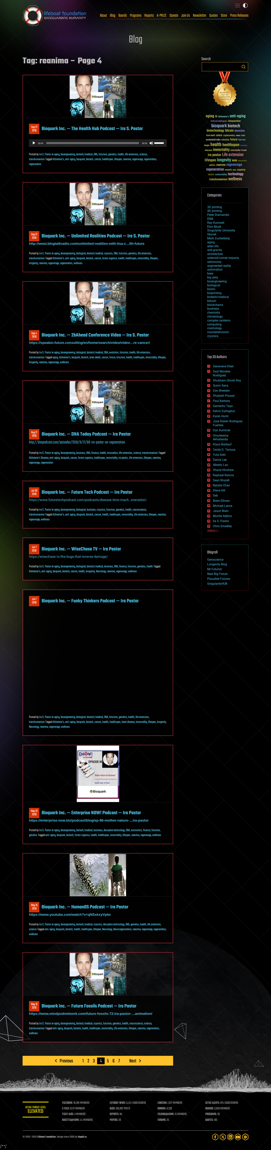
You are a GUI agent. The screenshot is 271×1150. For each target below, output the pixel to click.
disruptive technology (114, 830)
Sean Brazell (221, 480)
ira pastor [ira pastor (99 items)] (214, 155)
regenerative (35, 164)
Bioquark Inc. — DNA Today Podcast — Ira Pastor (86, 434)
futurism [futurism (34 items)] (241, 140)
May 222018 (34, 813)
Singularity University (221, 230)
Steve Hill (219, 490)
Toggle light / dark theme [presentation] (245, 5)
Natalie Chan (221, 485)
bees (210, 273)
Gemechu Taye (223, 406)
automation (215, 269)
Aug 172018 (34, 434)
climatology (215, 316)
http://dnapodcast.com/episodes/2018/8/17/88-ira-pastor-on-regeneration (77, 442)
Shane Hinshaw (223, 470)
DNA (95, 154)
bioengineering (68, 154)
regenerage (137, 159)
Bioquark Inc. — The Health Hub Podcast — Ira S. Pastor (92, 129)
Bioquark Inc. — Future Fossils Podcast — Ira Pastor (89, 1006)
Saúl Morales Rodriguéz (221, 373)
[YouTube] (238, 1137)
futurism (103, 154)
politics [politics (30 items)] (212, 165)
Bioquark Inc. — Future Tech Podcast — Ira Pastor (87, 492)
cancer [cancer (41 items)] (219, 135)
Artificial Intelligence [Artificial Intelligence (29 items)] (219, 121)
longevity (33, 263)
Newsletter (199, 15)
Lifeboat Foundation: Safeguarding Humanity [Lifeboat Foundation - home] (55, 15)
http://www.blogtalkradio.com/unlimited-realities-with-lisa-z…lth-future (86, 244)
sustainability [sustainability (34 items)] (221, 175)
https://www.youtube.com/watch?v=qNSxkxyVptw (70, 915)
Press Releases (239, 15)
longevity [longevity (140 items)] (224, 160)
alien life (212, 246)
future (112, 357)
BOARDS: (210, 1108)
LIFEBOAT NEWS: (118, 1103)
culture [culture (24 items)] (238, 136)
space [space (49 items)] (211, 174)
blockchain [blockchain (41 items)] (239, 131)
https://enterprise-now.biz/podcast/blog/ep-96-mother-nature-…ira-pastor (89, 820)
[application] (98, 143)
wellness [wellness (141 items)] (235, 179)
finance (95, 453)
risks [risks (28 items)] (234, 170)
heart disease (128, 722)
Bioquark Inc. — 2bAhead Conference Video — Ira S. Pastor (95, 335)
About (103, 15)
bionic (211, 289)
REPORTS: (115, 1114)
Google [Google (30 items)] (206, 145)
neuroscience (139, 509)
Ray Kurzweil (215, 222)
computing (214, 324)
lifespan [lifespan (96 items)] (210, 160)
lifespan (118, 159)
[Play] (34, 143)
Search (243, 66)
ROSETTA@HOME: (71, 1120)
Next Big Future (217, 574)
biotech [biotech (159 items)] (234, 126)
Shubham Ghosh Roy (227, 380)
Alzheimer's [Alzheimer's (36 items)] (223, 116)
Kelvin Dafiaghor (224, 411)
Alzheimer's (58, 159)
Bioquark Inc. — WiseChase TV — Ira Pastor (81, 549)
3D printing (214, 207)
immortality (143, 258)
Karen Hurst (220, 416)
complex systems (218, 320)
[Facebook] (215, 1137)
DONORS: (162, 1108)
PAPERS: (114, 1120)
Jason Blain (221, 511)
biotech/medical (84, 154)
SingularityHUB (217, 583)
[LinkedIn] (230, 1137)
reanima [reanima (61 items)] (220, 165)
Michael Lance (222, 506)
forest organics (109, 258)
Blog (112, 15)
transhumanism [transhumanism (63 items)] (218, 179)
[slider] (92, 143)
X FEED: (66, 1108)
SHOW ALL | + (213, 531)
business (80, 453)
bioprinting (214, 293)
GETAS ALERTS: (213, 1103)
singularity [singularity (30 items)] (241, 170)
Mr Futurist (214, 569)
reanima (127, 159)
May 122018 (34, 1006)
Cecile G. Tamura (224, 449)
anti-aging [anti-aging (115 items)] (238, 116)
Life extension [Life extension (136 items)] (233, 154)
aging (56, 154)
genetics (112, 154)
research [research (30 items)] (228, 170)
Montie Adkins (222, 516)
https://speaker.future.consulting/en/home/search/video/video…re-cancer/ (89, 343)
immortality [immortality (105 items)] (221, 150)
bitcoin (211, 301)
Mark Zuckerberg (218, 238)
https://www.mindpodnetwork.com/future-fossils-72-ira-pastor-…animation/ (90, 1014)
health (121, 154)
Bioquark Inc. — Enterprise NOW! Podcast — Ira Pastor (91, 813)
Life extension (136, 458)
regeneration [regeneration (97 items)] (215, 169)
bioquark (80, 159)
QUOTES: (210, 1120)
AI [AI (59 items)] (216, 116)
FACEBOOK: (67, 1103)
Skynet (211, 234)
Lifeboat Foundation (46, 1137)
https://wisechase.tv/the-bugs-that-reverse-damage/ (68, 557)
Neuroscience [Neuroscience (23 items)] (242, 161)
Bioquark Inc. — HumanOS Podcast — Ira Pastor (85, 907)
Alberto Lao (220, 465)
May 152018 (34, 907)
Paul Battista (221, 401)
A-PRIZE (162, 15)
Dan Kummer (221, 430)
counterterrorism (218, 332)
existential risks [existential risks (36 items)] (213, 140)
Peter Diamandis (218, 215)
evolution (114, 352)
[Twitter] (223, 1137)
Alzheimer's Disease (38, 458)
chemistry (213, 312)
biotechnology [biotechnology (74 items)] (215, 131)
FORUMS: (162, 1120)
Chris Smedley (222, 526)
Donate (174, 15)
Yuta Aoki (219, 454)
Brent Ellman (221, 501)
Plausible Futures (218, 579)
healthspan (107, 159)
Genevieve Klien (223, 366)
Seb (215, 495)
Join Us (185, 15)
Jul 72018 (34, 549)
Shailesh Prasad (223, 395)
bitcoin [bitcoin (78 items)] (229, 131)
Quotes (213, 15)
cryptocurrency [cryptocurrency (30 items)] (229, 135)
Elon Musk (214, 226)
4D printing (214, 211)
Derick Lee (220, 460)
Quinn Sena (220, 385)
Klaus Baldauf (222, 444)
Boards (122, 15)
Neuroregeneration (122, 929)
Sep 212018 (34, 129)
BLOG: (113, 1108)
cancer (97, 159)
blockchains (215, 305)
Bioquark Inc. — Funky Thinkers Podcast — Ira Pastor (90, 601)
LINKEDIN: (162, 1103)
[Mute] (151, 143)
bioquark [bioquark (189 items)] (219, 126)
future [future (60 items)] (233, 139)
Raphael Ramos (223, 475)
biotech (89, 159)
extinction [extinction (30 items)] (225, 140)
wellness (78, 263)
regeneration (150, 159)
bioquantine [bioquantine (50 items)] (234, 121)
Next (132, 1061)
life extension (131, 154)
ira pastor (123, 458)
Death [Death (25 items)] (243, 136)
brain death (95, 357)
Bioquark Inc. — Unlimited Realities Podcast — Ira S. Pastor (96, 236)
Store (224, 15)
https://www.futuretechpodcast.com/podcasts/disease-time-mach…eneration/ (88, 500)
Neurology (101, 571)
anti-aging (70, 159)
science (143, 154)
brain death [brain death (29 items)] (210, 135)
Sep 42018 (34, 335)
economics (136, 830)
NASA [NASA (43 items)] (234, 160)
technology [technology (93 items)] (236, 174)
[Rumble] (245, 1137)
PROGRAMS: (211, 1114)
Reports (149, 15)
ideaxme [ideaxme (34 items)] (208, 150)
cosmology (214, 328)
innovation (112, 453)
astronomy (214, 262)
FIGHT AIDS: (68, 1114)
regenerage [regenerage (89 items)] (234, 165)
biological (81, 253)
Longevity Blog (217, 564)
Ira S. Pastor (45, 154)
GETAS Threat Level (36, 1110)
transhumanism (37, 159)
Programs (135, 15)
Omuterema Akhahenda (220, 437)
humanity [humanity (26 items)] (243, 146)
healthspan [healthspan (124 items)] (230, 145)
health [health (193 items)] (216, 145)
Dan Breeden (221, 390)
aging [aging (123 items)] (210, 116)
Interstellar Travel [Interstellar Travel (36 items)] (239, 150)
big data (212, 277)
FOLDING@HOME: (166, 1114)
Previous (66, 1061)
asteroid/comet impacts (223, 258)
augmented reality (219, 266)
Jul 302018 (34, 492)
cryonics (108, 253)
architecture (215, 254)
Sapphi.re (82, 1137)
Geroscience (215, 559)
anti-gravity (214, 250)
